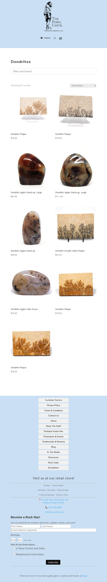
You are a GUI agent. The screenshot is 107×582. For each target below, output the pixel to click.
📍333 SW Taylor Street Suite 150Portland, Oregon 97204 (53, 501)
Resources (53, 457)
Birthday (15, 535)
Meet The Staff (53, 426)
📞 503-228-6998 (53, 507)
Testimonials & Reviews (53, 441)
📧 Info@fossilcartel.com (53, 512)
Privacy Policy (53, 405)
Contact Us (53, 415)
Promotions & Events (54, 436)
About (53, 420)
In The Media (53, 452)
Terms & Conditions (53, 410)
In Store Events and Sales (30, 548)
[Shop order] (83, 86)
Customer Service (53, 400)
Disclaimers (53, 467)
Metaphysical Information (30, 554)
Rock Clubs (53, 462)
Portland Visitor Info (53, 431)
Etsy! (85, 575)
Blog (53, 447)
